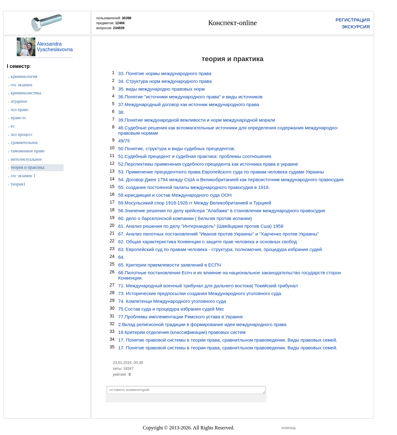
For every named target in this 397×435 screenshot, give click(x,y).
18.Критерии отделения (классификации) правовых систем (181, 332)
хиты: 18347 (123, 368)
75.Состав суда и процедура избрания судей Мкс (171, 309)
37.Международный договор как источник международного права (188, 104)
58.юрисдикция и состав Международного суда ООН (175, 195)
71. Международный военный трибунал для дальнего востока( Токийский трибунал (208, 285)
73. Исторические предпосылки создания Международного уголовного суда (199, 293)
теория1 (18, 184)
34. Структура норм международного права (165, 81)
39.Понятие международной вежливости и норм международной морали (196, 120)
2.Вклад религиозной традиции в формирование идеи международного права (202, 324)
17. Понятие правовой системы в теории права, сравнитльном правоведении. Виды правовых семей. (227, 340)
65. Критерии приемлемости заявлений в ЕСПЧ (169, 264)
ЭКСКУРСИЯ (355, 26)
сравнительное (24, 142)
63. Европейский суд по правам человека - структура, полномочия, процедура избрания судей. (220, 249)
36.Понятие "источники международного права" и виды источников (190, 96)
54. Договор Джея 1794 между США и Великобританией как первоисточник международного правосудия (231, 179)
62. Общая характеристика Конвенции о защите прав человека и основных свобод (207, 241)
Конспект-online (232, 23)
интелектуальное (26, 159)
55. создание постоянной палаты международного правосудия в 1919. (194, 187)
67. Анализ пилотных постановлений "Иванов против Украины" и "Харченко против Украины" (218, 233)
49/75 (124, 140)
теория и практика (28, 167)
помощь (289, 427)
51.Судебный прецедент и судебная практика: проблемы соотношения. (195, 156)
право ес (19, 117)
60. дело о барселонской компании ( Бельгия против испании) (185, 218)
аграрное (19, 101)
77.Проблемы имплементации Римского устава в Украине (180, 316)
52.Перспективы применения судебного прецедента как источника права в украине (208, 164)
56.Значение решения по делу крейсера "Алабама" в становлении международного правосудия (221, 210)
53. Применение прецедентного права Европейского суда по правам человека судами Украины (221, 171)
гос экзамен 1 (23, 175)
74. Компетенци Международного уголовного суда (172, 301)
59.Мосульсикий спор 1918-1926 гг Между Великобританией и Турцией (194, 202)
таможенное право (28, 151)
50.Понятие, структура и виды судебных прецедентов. (176, 148)
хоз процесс (22, 134)
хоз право (20, 109)
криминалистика (26, 93)
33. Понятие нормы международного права (164, 73)
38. (121, 112)
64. (121, 257)
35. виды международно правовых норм (161, 89)
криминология (24, 76)
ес (13, 126)
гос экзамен (21, 85)
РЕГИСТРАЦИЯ (353, 19)
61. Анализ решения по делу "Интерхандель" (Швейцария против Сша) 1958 (200, 226)
